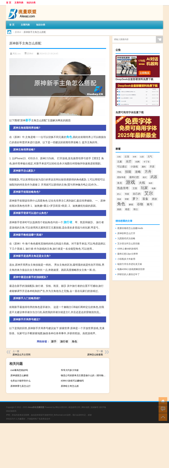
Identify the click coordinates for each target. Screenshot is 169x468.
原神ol (18, 32)
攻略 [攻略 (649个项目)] (138, 171)
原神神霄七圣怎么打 (20, 386)
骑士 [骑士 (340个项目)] (135, 209)
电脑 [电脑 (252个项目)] (154, 188)
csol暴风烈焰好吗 (19, 370)
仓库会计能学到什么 (20, 380)
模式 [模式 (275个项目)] (145, 177)
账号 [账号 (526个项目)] (149, 204)
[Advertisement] (84, 445)
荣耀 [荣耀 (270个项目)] (127, 199)
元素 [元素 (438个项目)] (119, 161)
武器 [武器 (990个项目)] (153, 177)
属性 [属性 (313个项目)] (144, 167)
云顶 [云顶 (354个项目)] (127, 156)
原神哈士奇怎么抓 (70, 386)
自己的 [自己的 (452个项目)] (137, 193)
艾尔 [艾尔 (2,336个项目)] (148, 193)
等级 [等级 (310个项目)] (127, 194)
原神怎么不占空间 (21, 354)
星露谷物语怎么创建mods (130, 228)
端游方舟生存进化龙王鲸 (129, 264)
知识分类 (31, 2)
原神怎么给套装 (95, 354)
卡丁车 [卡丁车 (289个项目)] (146, 162)
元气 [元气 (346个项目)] (150, 156)
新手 (28, 120)
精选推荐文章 (74, 407)
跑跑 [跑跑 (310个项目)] (119, 209)
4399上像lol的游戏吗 (127, 248)
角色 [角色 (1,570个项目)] (121, 204)
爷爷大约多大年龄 (70, 370)
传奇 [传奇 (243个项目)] (134, 157)
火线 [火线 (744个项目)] (142, 182)
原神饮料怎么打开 (126, 233)
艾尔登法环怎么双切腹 (128, 243)
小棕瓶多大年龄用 (126, 259)
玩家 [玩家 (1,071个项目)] (144, 188)
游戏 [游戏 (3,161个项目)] (130, 182)
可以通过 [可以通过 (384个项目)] (122, 166)
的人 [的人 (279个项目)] (119, 194)
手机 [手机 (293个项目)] (119, 172)
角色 (69, 137)
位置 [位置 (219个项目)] (142, 157)
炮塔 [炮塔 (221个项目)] (150, 183)
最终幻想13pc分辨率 (127, 254)
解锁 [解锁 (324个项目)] (131, 204)
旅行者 (68, 222)
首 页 (8, 2)
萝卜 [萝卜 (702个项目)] (136, 198)
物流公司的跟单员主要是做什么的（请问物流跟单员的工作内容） (85, 375)
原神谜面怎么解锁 (19, 375)
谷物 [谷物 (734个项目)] (140, 204)
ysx (19, 53)
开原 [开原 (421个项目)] (152, 166)
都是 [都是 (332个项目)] (127, 209)
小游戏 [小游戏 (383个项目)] (134, 166)
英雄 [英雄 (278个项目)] (119, 199)
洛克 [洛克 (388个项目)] (119, 183)
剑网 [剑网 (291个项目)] (137, 162)
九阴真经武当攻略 (126, 238)
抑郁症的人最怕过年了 (128, 274)
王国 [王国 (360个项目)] (135, 188)
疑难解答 (95, 407)
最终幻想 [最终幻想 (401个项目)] (134, 177)
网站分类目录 (61, 407)
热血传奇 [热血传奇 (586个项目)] (123, 188)
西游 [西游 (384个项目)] (154, 199)
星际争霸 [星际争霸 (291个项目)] (121, 177)
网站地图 (85, 407)
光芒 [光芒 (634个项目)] (129, 161)
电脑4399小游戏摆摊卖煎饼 (131, 269)
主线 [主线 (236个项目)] (119, 157)
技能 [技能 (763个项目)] (128, 171)
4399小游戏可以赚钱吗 (72, 380)
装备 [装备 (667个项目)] (145, 198)
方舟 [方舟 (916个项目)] (148, 171)
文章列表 (18, 2)
